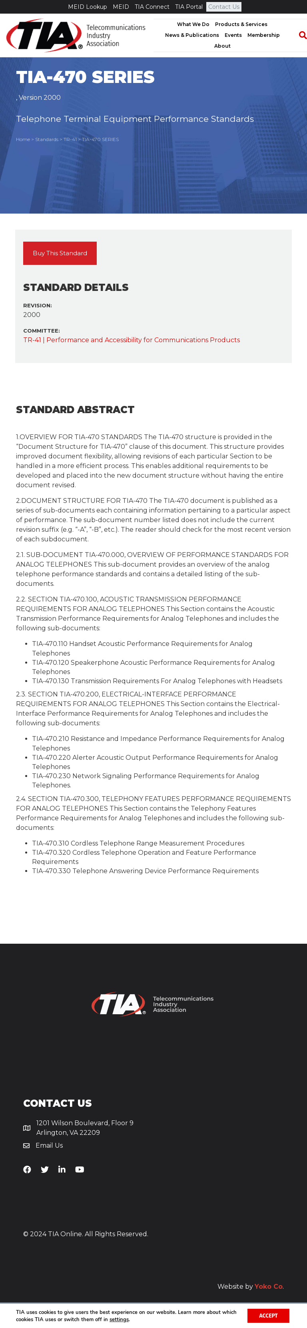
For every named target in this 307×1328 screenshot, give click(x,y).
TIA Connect (152, 6)
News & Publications (192, 35)
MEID (121, 6)
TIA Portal (189, 6)
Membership (263, 35)
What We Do (193, 24)
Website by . (250, 1286)
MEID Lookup (87, 6)
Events (233, 35)
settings (135, 1319)
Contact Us (223, 6)
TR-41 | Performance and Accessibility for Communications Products (131, 340)
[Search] (299, 35)
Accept (268, 1315)
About (222, 46)
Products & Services (241, 24)
